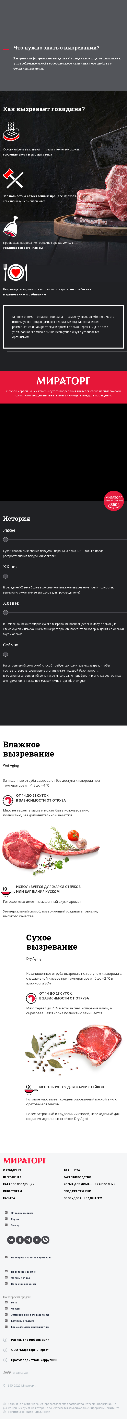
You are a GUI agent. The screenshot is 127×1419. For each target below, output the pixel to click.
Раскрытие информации (30, 1340)
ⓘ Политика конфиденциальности (26, 1412)
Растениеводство (77, 1177)
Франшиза (72, 1170)
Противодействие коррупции (34, 1360)
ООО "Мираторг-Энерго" (30, 1350)
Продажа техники (77, 1191)
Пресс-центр (12, 1177)
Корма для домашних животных (89, 1184)
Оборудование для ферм (83, 1198)
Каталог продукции (19, 1184)
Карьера (9, 1198)
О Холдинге (12, 1170)
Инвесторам (12, 1191)
